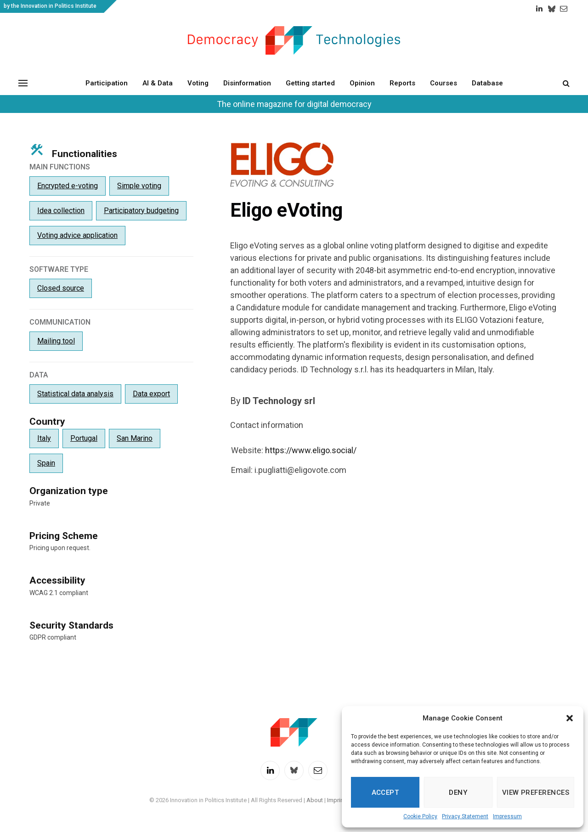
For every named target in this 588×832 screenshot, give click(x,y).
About (314, 800)
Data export (151, 393)
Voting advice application (77, 235)
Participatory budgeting (141, 210)
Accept (385, 792)
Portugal (83, 438)
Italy (44, 438)
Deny (458, 792)
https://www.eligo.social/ (310, 450)
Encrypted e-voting (67, 185)
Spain (46, 463)
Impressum (507, 816)
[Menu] (23, 83)
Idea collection (61, 210)
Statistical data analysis (75, 393)
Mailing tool (56, 341)
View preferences (535, 792)
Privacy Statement (465, 816)
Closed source (60, 288)
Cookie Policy (420, 816)
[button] (569, 718)
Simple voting (139, 185)
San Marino (135, 438)
